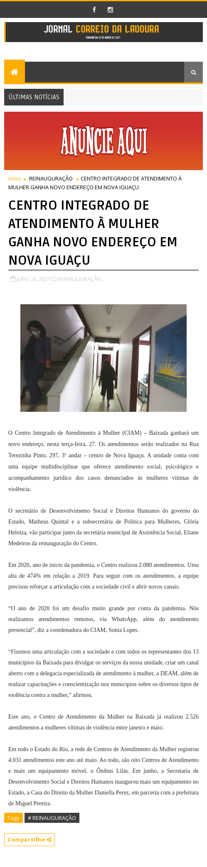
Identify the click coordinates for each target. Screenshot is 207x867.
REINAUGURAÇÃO (51, 178)
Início (14, 178)
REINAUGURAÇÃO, (80, 279)
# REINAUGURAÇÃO (52, 818)
